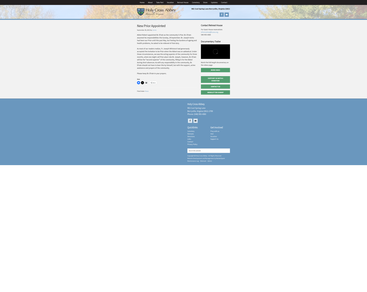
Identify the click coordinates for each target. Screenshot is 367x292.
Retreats (190, 134)
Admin (210, 161)
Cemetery (190, 131)
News (147, 91)
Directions (191, 136)
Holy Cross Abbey (156, 12)
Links (189, 139)
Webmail (203, 161)
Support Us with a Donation (215, 79)
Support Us (214, 139)
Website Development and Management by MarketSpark (206, 158)
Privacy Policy (192, 144)
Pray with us (214, 131)
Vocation (213, 136)
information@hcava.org (209, 32)
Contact (190, 142)
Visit (212, 134)
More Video (215, 70)
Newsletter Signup (215, 92)
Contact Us (215, 87)
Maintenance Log (193, 161)
